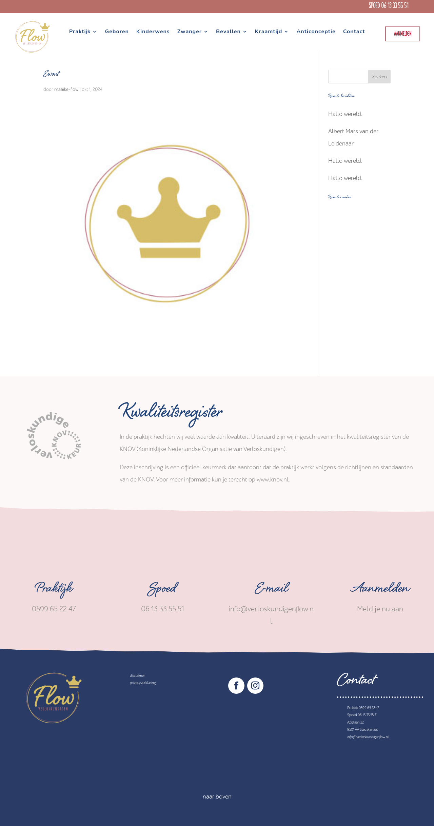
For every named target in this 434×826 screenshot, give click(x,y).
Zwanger (189, 32)
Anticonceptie (315, 32)
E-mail (271, 590)
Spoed (163, 590)
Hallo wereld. (345, 114)
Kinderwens (153, 32)
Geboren (117, 32)
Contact (354, 32)
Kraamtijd (268, 32)
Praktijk (80, 32)
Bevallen (228, 32)
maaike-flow (66, 89)
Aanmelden (402, 34)
